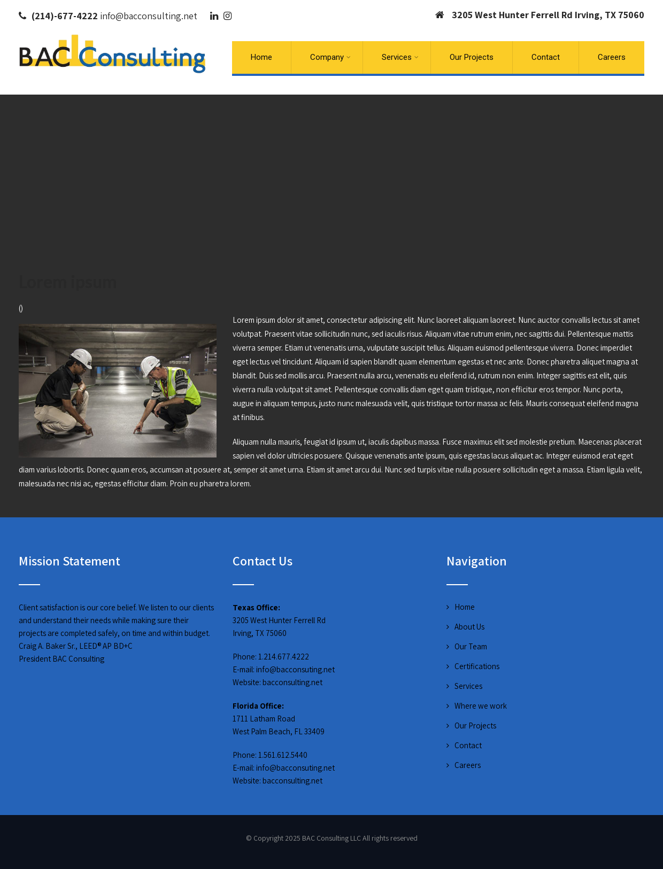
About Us (469, 627)
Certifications (476, 666)
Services (400, 57)
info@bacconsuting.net (295, 669)
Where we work (480, 706)
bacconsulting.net (292, 682)
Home (261, 57)
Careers (612, 57)
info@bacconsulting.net (148, 16)
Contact (545, 57)
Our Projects (472, 57)
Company (330, 57)
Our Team (470, 646)
